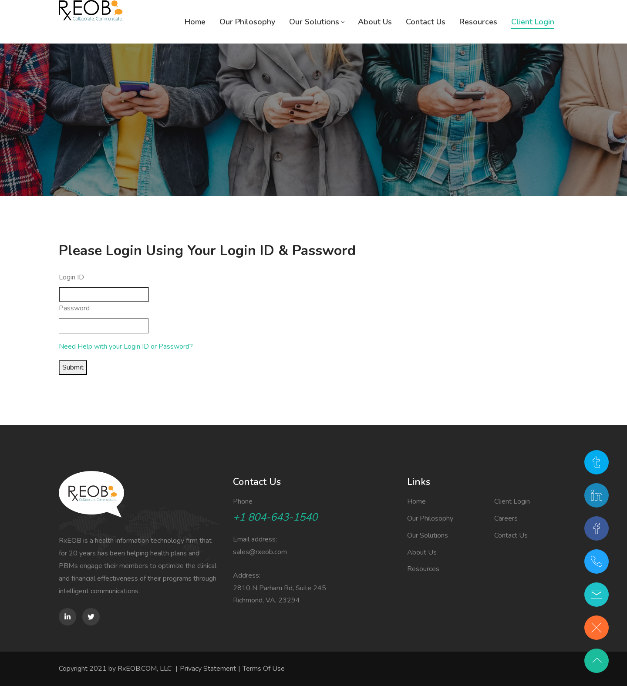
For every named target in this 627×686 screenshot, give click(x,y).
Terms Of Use (264, 668)
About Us (422, 552)
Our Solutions (427, 535)
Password (74, 308)
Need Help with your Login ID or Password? (126, 346)
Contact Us (511, 535)
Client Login (512, 501)
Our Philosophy (430, 518)
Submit (73, 367)
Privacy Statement (208, 668)
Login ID (71, 277)
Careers (506, 518)
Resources (423, 569)
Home (416, 501)
